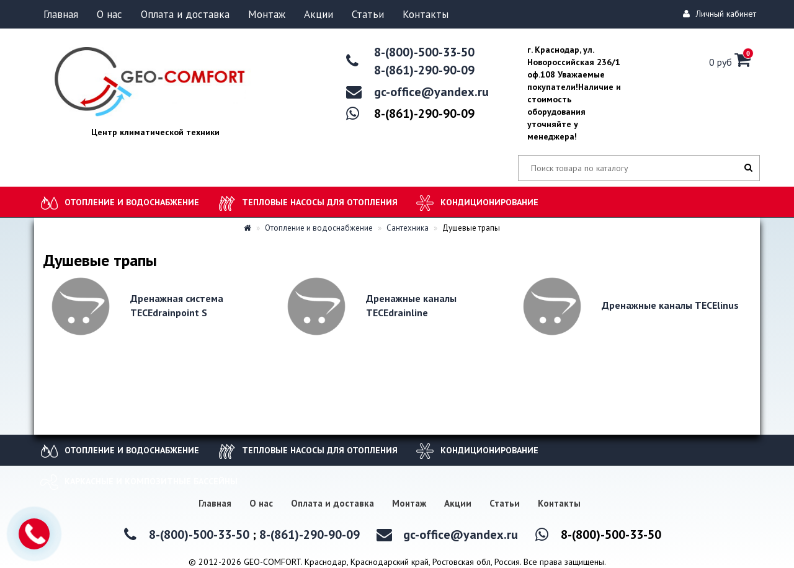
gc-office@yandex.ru (431, 92)
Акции (318, 14)
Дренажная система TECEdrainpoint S (176, 305)
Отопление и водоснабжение (132, 202)
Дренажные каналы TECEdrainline (411, 305)
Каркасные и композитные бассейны (151, 481)
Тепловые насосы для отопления (320, 202)
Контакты (425, 14)
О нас (109, 14)
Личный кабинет (721, 13)
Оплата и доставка (185, 14)
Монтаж (266, 14)
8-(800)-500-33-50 (424, 52)
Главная (60, 14)
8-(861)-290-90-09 (424, 70)
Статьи (368, 14)
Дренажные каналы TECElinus (670, 305)
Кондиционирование (489, 202)
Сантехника (403, 228)
